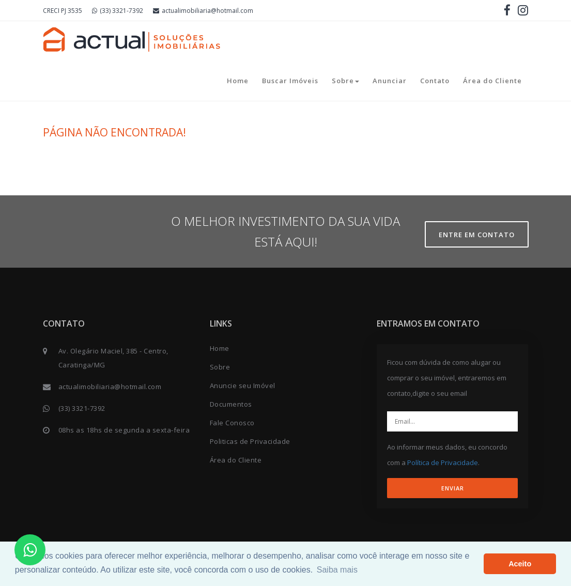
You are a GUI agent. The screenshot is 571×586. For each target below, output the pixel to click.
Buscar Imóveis (290, 80)
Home (238, 80)
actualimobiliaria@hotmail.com (203, 10)
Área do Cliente (492, 80)
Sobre (345, 80)
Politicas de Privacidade (250, 441)
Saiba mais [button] (337, 569)
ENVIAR (452, 488)
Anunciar (390, 80)
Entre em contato (477, 234)
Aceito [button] (519, 564)
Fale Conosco (232, 422)
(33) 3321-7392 (117, 10)
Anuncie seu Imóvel (242, 385)
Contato (435, 80)
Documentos (231, 404)
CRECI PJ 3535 (62, 10)
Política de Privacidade (442, 462)
